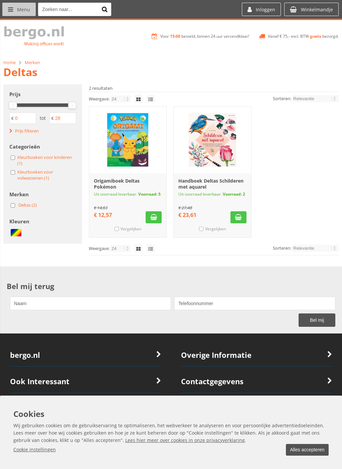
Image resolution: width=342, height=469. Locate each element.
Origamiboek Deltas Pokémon (117, 184)
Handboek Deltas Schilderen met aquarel (210, 184)
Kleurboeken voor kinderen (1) (44, 160)
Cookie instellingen (34, 450)
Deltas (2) (27, 205)
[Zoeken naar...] (106, 9)
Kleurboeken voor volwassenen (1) (35, 175)
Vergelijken (131, 229)
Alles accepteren (305, 450)
